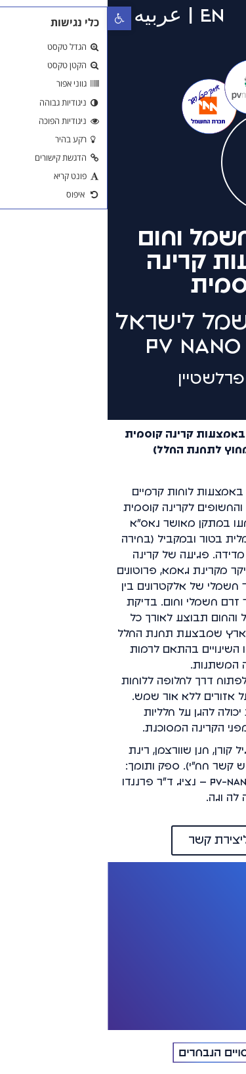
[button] (171, 19)
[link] (12, 18)
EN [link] (104, 15)
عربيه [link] (50, 15)
